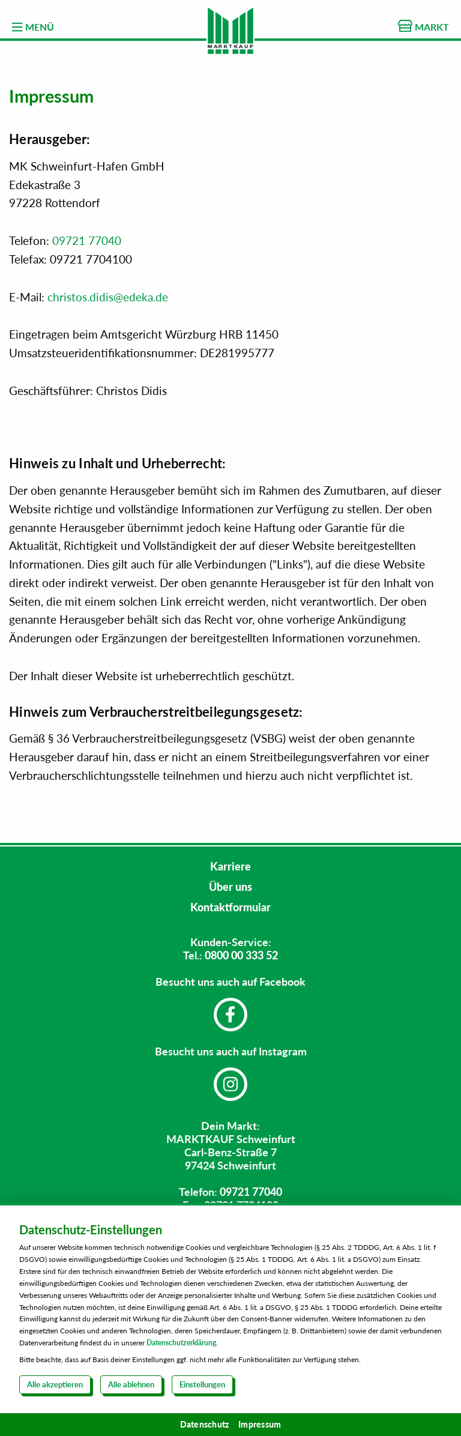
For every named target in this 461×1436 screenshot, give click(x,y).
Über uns (230, 886)
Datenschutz (204, 1424)
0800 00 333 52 (241, 955)
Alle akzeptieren (55, 1384)
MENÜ (33, 27)
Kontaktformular (230, 907)
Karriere (230, 866)
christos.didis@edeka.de (107, 297)
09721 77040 (86, 240)
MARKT (423, 26)
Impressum (259, 1424)
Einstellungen (202, 1384)
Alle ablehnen (131, 1384)
